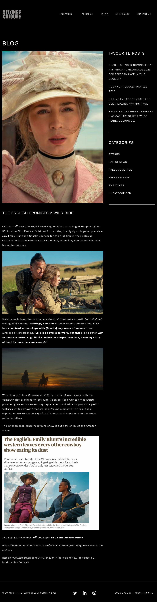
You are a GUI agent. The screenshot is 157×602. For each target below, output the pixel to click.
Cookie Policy (123, 593)
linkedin (84, 593)
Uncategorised (120, 193)
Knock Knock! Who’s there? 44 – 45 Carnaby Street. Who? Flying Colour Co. (131, 116)
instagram (94, 593)
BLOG (104, 14)
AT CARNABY (122, 14)
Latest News (118, 162)
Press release (119, 177)
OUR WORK (66, 14)
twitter (75, 593)
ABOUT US (87, 14)
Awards (114, 154)
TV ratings (116, 185)
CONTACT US (144, 14)
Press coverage (120, 170)
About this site (144, 593)
